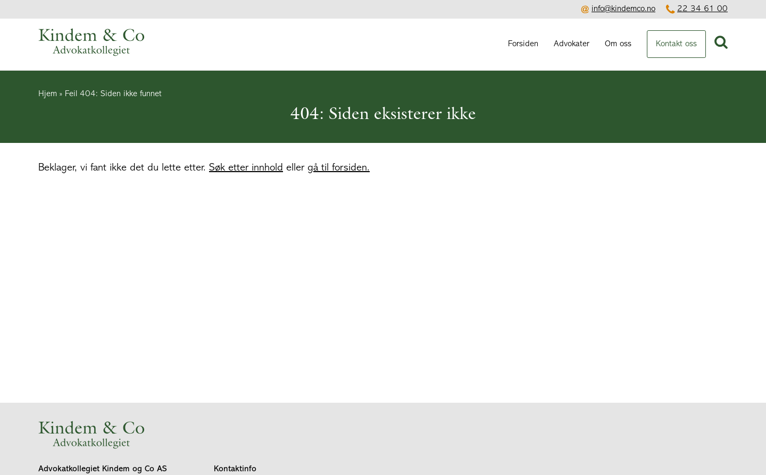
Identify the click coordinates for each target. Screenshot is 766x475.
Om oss (618, 44)
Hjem (47, 94)
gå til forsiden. (338, 168)
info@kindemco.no (623, 9)
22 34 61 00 (702, 9)
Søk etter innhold (246, 168)
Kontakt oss (676, 44)
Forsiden (523, 44)
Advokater (571, 44)
